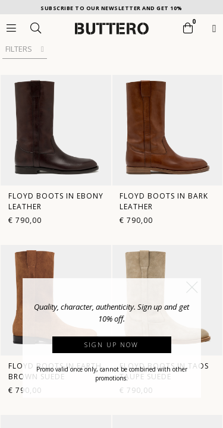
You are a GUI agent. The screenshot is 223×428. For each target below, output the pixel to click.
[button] (192, 287)
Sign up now (111, 344)
